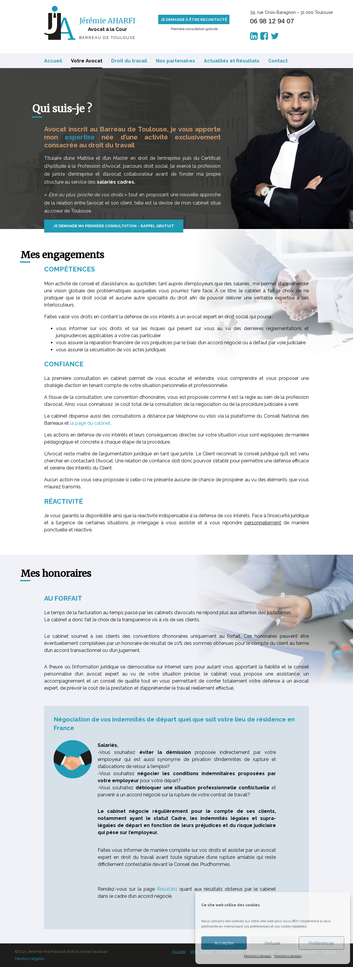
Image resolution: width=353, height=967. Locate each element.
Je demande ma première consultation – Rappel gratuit (113, 226)
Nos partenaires (175, 61)
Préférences (321, 943)
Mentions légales (257, 956)
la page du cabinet (90, 423)
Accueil (53, 61)
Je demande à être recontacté (194, 19)
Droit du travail (129, 61)
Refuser (273, 943)
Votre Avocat (86, 61)
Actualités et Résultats (231, 61)
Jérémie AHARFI (107, 20)
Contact (278, 61)
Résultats (167, 889)
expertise (80, 137)
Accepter (224, 943)
